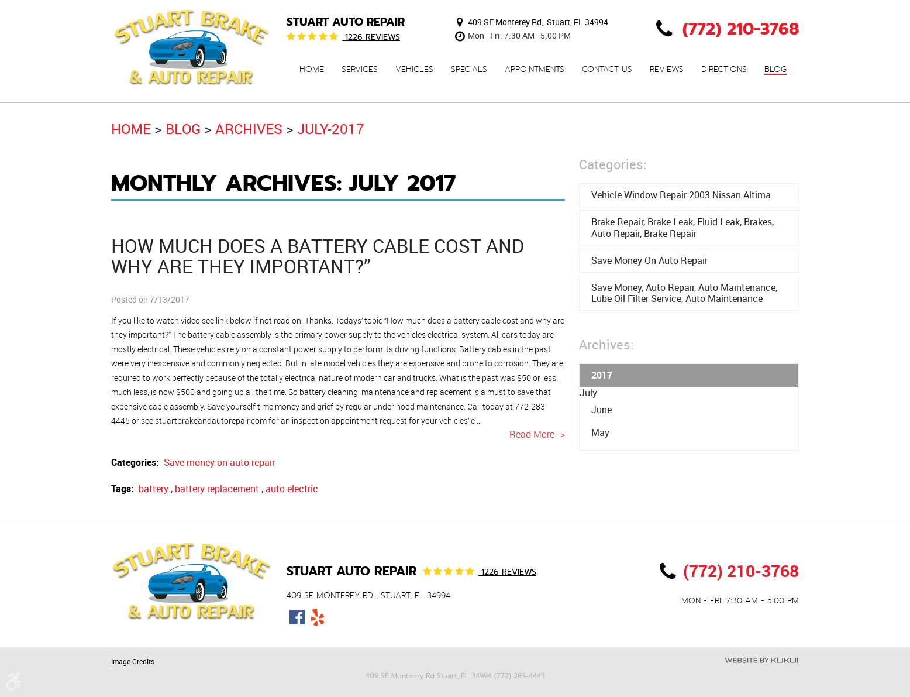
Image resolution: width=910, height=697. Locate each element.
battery (153, 488)
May (600, 432)
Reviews (667, 69)
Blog (775, 69)
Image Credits (132, 661)
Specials (469, 69)
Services (360, 69)
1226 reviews (371, 37)
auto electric (292, 488)
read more (531, 434)
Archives (248, 128)
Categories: (613, 164)
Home (311, 69)
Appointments (534, 69)
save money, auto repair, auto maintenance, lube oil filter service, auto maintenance (684, 293)
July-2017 (330, 128)
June (601, 409)
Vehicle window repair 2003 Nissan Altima (681, 194)
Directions (724, 69)
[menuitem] (311, 69)
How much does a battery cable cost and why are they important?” (317, 256)
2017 (601, 375)
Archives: (606, 344)
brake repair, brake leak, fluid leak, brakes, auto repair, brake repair (682, 227)
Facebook (297, 617)
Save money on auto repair (219, 462)
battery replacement (217, 488)
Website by (761, 660)
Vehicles (414, 69)
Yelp (317, 617)
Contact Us (607, 69)
